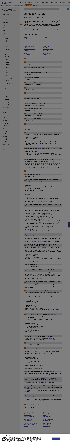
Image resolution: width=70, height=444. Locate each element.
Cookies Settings (48, 439)
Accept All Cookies (56, 439)
